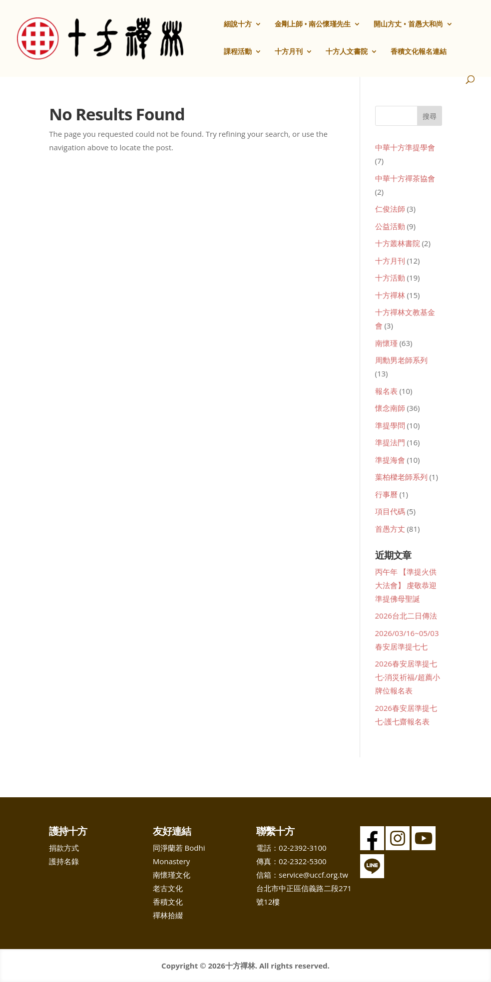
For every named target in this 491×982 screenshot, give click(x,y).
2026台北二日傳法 (406, 616)
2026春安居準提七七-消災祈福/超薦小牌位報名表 (407, 676)
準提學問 (390, 425)
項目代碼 (390, 511)
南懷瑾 (386, 343)
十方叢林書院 (397, 243)
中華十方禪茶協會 (405, 178)
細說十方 (238, 24)
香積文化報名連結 (419, 52)
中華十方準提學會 (405, 147)
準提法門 (390, 442)
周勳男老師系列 (401, 360)
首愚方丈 (390, 529)
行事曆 (386, 494)
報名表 (386, 391)
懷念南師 (390, 408)
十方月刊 (289, 52)
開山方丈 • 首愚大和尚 (408, 24)
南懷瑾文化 (171, 875)
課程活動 (238, 52)
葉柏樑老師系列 (401, 477)
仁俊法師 (390, 209)
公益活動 (390, 226)
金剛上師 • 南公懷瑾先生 (313, 24)
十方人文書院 (347, 52)
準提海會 (390, 460)
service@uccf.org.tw (313, 875)
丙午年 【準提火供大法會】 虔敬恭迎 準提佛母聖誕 (406, 585)
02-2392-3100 (302, 848)
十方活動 (390, 278)
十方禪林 (390, 295)
